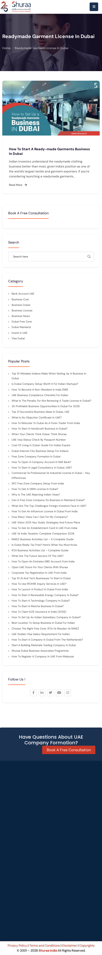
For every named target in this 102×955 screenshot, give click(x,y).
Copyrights (87, 946)
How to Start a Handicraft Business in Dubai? (39, 428)
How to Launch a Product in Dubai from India (40, 589)
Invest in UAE (19, 333)
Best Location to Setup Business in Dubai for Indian (43, 622)
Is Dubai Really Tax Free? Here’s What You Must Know (44, 545)
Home (6, 48)
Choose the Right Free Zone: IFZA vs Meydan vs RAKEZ (45, 628)
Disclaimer (69, 946)
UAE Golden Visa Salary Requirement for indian (41, 634)
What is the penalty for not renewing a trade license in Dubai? (51, 400)
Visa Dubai (18, 338)
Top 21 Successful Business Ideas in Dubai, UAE (40, 411)
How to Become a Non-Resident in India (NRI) (40, 389)
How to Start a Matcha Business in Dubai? (38, 606)
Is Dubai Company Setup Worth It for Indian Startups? (45, 384)
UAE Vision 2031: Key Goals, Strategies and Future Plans (46, 522)
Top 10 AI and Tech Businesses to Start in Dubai (41, 578)
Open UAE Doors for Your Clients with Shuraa (40, 567)
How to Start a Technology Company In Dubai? (41, 600)
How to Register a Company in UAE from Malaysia (43, 656)
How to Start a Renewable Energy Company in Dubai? (45, 595)
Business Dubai (21, 305)
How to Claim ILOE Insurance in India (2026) (39, 611)
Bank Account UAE (23, 293)
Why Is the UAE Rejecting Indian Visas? (36, 494)
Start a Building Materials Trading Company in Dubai (44, 645)
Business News (21, 316)
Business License (22, 310)
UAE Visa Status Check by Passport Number (39, 439)
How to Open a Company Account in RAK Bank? (41, 462)
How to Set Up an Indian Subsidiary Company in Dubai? (46, 617)
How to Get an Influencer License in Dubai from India (45, 511)
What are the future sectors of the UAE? (37, 556)
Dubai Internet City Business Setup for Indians (40, 451)
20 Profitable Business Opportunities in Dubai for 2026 (46, 406)
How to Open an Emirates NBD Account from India (43, 561)
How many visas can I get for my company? (40, 517)
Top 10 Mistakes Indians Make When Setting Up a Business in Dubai (49, 376)
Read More (18, 185)
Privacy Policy (18, 946)
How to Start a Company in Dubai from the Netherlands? (47, 639)
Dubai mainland (21, 327)
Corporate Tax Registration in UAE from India (39, 572)
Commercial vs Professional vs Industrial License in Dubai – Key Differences (51, 475)
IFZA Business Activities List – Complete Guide (40, 550)
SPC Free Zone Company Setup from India (38, 483)
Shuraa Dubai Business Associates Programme (40, 650)
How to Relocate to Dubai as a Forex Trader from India (46, 423)
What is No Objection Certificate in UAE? (37, 417)
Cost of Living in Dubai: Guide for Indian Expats (41, 445)
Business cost (20, 299)
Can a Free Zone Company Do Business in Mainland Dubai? (48, 500)
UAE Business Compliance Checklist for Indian (40, 395)
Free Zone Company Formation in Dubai (36, 456)
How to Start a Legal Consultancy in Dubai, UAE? (42, 467)
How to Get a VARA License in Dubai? (35, 489)
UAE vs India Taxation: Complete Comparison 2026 (43, 533)
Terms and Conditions (44, 946)
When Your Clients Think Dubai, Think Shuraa (39, 434)
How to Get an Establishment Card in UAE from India (44, 528)
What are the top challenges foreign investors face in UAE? (49, 506)
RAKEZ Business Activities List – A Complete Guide (43, 539)
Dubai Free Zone (22, 321)
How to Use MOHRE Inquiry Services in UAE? (39, 584)
